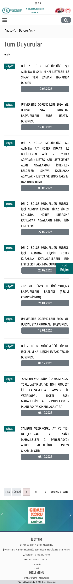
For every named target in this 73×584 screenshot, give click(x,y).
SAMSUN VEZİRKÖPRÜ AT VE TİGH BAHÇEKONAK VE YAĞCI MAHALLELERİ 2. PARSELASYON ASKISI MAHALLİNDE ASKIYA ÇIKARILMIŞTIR (45, 440)
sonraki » (56, 492)
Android (37, 564)
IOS (37, 568)
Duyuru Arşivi (27, 30)
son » (65, 492)
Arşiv (7, 54)
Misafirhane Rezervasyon (37, 578)
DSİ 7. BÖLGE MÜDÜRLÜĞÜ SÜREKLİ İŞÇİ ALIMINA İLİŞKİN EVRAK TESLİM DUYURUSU (45, 351)
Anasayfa (10, 30)
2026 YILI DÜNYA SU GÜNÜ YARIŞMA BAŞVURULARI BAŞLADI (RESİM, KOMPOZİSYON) (45, 291)
